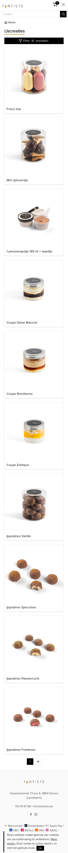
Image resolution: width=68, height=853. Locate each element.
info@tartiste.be (43, 806)
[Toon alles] (38, 761)
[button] (63, 4)
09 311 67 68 (23, 806)
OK (40, 848)
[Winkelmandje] (55, 5)
